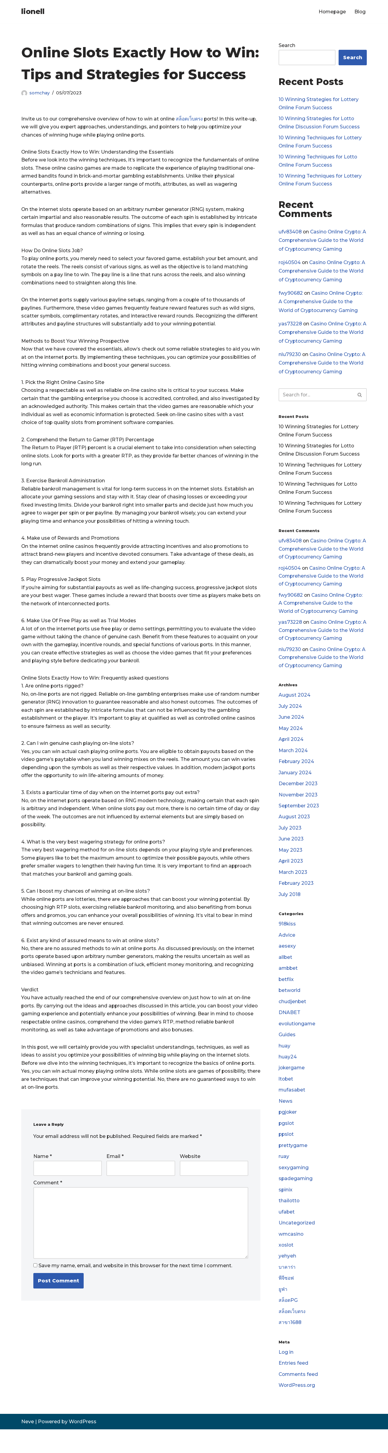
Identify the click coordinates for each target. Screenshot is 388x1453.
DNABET (289, 1029)
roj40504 (290, 265)
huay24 (288, 1074)
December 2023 (298, 796)
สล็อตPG (288, 1323)
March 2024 (293, 762)
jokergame (292, 1085)
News (286, 1119)
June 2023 (291, 852)
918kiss (287, 939)
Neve (27, 1445)
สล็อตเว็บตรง (192, 119)
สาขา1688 (290, 1345)
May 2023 (291, 864)
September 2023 (299, 818)
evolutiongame (297, 1040)
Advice (287, 950)
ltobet (286, 1097)
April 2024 (291, 751)
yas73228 (291, 327)
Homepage (331, 12)
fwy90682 (291, 296)
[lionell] (33, 11)
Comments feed (299, 1398)
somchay (39, 93)
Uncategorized (297, 1244)
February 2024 (296, 773)
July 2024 (290, 717)
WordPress (82, 1445)
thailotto (289, 1221)
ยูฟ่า (283, 1311)
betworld (290, 1007)
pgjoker (288, 1131)
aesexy (287, 961)
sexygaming (294, 1187)
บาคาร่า (287, 1289)
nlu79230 (290, 358)
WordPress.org (297, 1409)
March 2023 (293, 886)
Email (115, 1179)
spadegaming (296, 1198)
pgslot (287, 1142)
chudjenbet (292, 1018)
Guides (287, 1052)
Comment (47, 1205)
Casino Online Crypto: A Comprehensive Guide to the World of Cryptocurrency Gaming (321, 242)
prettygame (293, 1164)
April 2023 (291, 875)
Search (287, 46)
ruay (284, 1176)
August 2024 (294, 705)
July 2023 (290, 841)
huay (284, 1063)
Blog (360, 12)
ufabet (287, 1232)
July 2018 (290, 909)
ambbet (289, 984)
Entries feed (293, 1387)
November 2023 (299, 807)
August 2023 (294, 830)
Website (190, 1179)
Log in (286, 1375)
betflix (286, 995)
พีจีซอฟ (286, 1300)
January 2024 (295, 785)
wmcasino (291, 1255)
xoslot (286, 1266)
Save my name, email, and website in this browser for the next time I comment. (135, 1290)
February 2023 (296, 898)
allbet (286, 973)
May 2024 (291, 739)
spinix (286, 1210)
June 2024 (291, 728)
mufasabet (292, 1108)
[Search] (316, 399)
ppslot (287, 1153)
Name (42, 1179)
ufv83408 (291, 234)
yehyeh (287, 1277)
